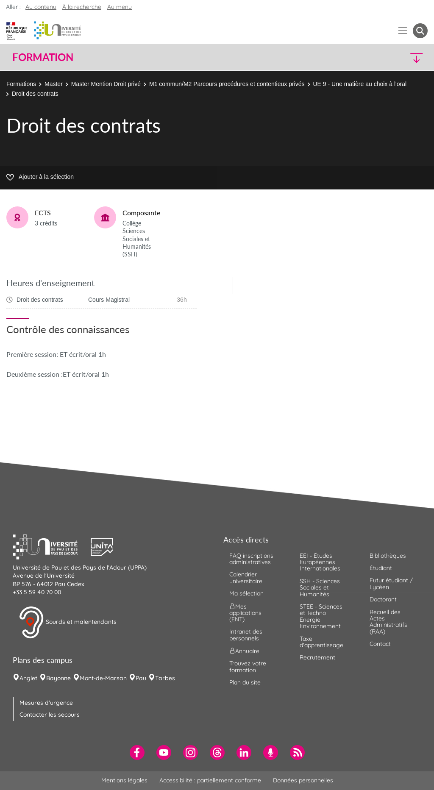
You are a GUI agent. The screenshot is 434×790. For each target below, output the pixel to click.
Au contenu (40, 7)
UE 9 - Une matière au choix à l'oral (360, 84)
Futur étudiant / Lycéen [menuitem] (391, 583)
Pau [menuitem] (141, 678)
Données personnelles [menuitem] (303, 780)
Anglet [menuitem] (28, 678)
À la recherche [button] (81, 7)
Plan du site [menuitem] (245, 682)
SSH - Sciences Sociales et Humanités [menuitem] (320, 587)
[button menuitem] (420, 30)
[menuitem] (137, 752)
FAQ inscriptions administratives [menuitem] (251, 559)
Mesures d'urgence (46, 703)
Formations (21, 84)
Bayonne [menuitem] (58, 678)
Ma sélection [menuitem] (246, 593)
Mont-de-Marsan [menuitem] (103, 678)
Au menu (119, 7)
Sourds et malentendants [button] (68, 623)
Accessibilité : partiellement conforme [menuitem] (210, 780)
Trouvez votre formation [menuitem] (247, 666)
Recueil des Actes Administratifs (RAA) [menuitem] (388, 621)
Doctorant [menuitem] (383, 599)
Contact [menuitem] (380, 644)
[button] (377, 57)
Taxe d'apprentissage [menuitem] (321, 642)
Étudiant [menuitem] (381, 568)
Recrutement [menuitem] (317, 657)
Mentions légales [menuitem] (124, 780)
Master (54, 84)
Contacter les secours (49, 714)
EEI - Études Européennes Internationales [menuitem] (320, 562)
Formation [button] (42, 57)
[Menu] (403, 31)
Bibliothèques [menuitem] (388, 555)
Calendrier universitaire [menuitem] (245, 577)
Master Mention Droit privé (106, 84)
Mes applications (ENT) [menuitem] (245, 612)
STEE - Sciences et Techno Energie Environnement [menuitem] (321, 616)
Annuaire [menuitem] (244, 651)
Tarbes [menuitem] (165, 678)
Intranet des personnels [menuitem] (245, 635)
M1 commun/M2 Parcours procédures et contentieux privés (227, 84)
